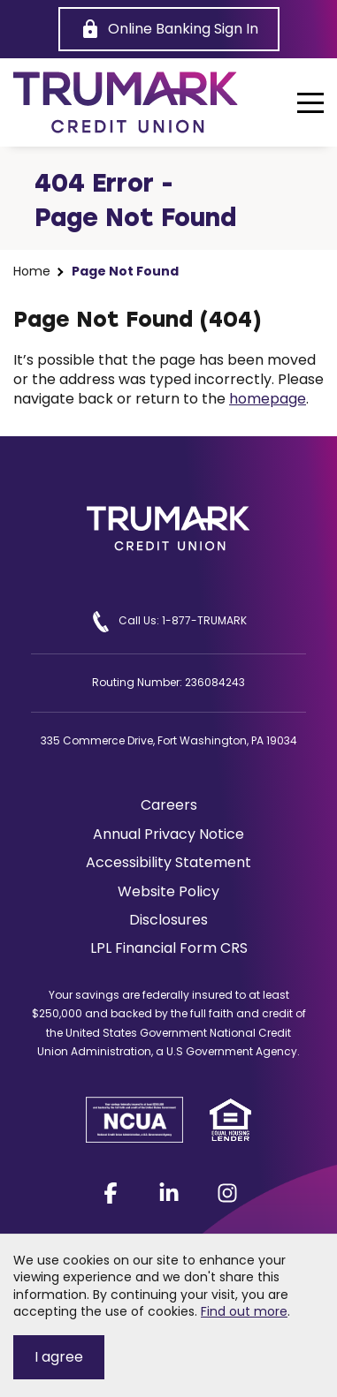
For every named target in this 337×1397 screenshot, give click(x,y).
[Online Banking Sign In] (169, 29)
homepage (267, 399)
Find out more (244, 1311)
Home (31, 271)
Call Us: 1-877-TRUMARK (168, 621)
